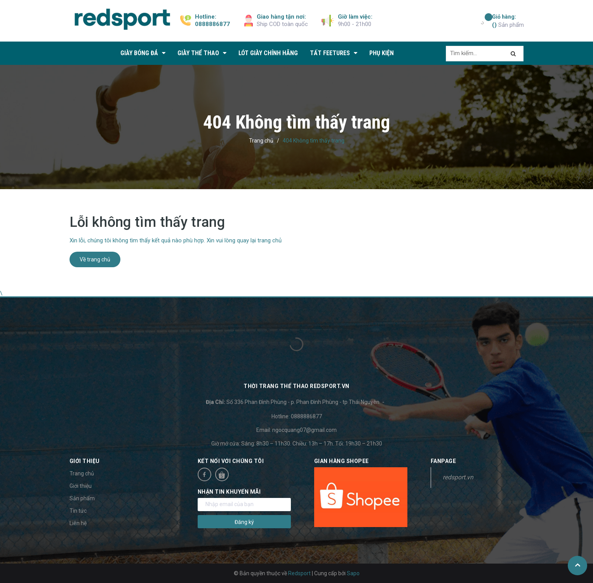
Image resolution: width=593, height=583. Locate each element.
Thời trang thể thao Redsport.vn (296, 386)
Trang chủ (82, 473)
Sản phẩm (508, 20)
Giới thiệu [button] (85, 461)
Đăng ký (244, 522)
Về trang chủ (95, 259)
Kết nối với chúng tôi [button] (231, 461)
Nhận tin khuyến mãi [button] (229, 492)
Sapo (353, 573)
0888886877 (212, 24)
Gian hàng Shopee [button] (341, 461)
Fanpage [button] (443, 461)
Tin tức (78, 511)
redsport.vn (458, 477)
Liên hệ (78, 523)
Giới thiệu (81, 486)
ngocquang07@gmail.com (304, 430)
